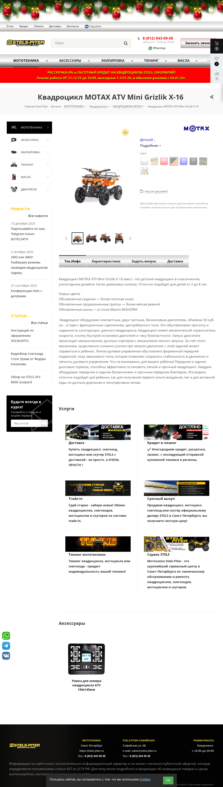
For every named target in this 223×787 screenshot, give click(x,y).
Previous (66, 238)
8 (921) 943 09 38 (95, 756)
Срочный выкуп (161, 498)
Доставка (76, 442)
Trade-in (76, 498)
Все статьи (39, 322)
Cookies (144, 779)
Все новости (38, 215)
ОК (168, 780)
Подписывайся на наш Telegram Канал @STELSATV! (28, 234)
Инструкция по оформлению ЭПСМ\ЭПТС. (22, 335)
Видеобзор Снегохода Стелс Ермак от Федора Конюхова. (28, 359)
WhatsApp (154, 48)
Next (130, 238)
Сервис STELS (158, 554)
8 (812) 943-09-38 (158, 38)
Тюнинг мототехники (87, 554)
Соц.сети (92, 26)
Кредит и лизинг (161, 442)
